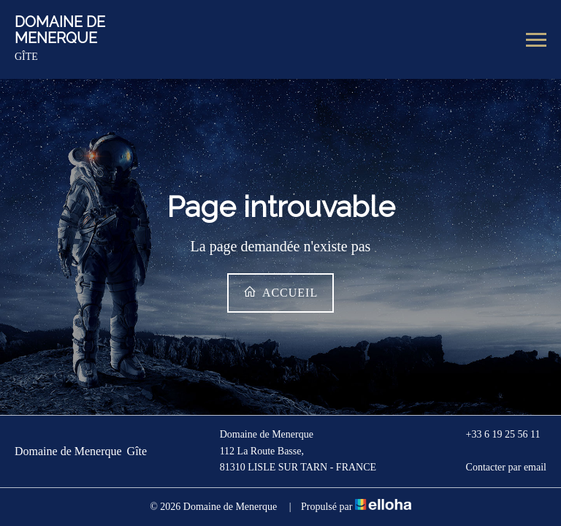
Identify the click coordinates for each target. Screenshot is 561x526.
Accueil (280, 292)
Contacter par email (497, 467)
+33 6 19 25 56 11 (495, 435)
